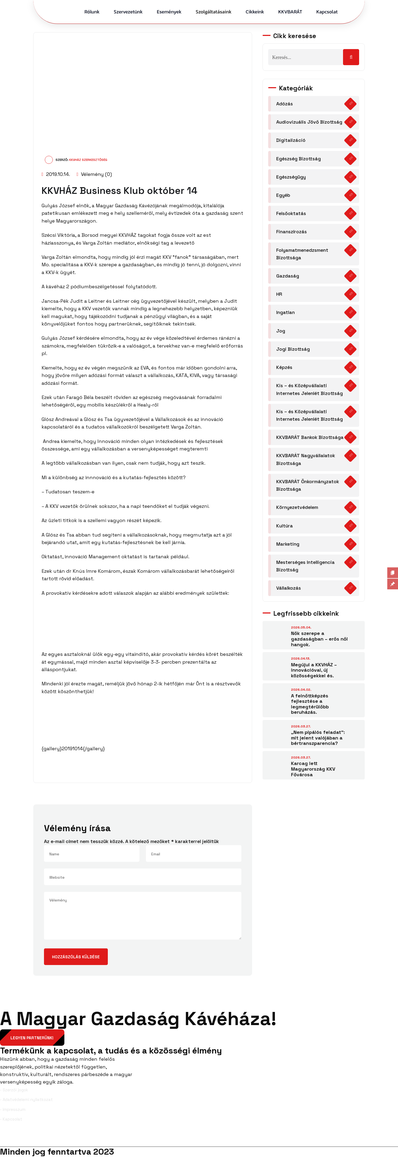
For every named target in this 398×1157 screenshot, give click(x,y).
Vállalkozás (288, 590)
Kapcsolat (327, 11)
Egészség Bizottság (299, 159)
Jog (280, 331)
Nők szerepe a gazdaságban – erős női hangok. (319, 640)
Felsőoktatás (291, 213)
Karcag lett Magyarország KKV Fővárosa (313, 770)
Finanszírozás (292, 232)
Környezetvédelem (297, 508)
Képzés (284, 368)
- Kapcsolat (11, 1119)
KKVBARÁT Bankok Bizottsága (310, 438)
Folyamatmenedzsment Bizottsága (302, 254)
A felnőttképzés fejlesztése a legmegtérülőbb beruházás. (310, 705)
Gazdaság (287, 276)
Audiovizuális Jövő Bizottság (309, 122)
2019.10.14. (56, 174)
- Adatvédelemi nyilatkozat (26, 1099)
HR (279, 294)
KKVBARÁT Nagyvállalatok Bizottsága (305, 460)
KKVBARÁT (290, 11)
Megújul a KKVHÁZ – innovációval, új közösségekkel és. (314, 671)
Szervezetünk (128, 11)
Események (169, 11)
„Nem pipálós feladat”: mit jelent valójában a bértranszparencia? (318, 739)
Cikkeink (255, 11)
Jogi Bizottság (293, 350)
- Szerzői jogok (14, 1089)
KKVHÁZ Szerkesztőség (88, 160)
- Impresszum (12, 1109)
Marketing (288, 545)
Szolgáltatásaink (213, 11)
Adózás (284, 104)
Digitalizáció (290, 140)
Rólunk (92, 11)
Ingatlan (285, 313)
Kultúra (284, 527)
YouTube (385, 1138)
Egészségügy (291, 177)
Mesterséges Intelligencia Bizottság (306, 567)
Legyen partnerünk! (32, 1037)
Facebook (14, 1138)
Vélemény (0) (94, 174)
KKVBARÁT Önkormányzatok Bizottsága (308, 486)
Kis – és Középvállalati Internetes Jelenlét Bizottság (310, 390)
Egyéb (283, 195)
